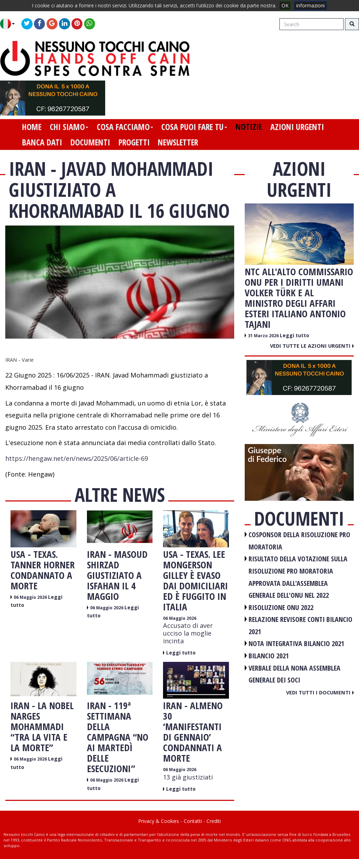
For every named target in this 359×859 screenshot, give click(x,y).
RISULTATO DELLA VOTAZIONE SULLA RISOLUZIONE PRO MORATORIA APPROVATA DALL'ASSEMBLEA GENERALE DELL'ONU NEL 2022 (298, 577)
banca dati (42, 142)
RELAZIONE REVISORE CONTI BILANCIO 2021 (300, 625)
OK (285, 5)
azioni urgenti (297, 126)
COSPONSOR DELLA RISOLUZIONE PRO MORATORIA (299, 541)
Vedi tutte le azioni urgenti (312, 345)
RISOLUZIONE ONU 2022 (281, 607)
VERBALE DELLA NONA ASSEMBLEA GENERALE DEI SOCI (294, 674)
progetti (134, 142)
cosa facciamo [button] (125, 126)
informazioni (310, 5)
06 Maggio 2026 (31, 597)
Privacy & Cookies (158, 821)
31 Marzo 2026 (264, 336)
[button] (10, 23)
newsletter (178, 142)
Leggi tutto (181, 652)
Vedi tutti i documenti (320, 692)
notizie (249, 126)
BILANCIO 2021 (269, 655)
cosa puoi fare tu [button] (194, 126)
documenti (90, 142)
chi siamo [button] (69, 126)
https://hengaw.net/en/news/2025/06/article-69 (76, 458)
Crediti (213, 821)
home (31, 126)
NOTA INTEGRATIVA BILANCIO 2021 (296, 643)
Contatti (193, 821)
